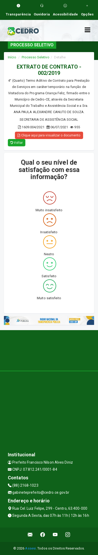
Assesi (30, 548)
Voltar (16, 143)
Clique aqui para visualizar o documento (49, 135)
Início (12, 57)
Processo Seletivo (35, 57)
